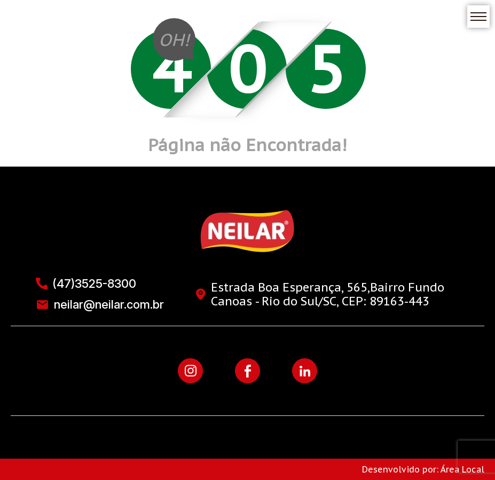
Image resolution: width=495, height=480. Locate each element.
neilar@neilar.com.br (100, 304)
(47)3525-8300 (86, 283)
